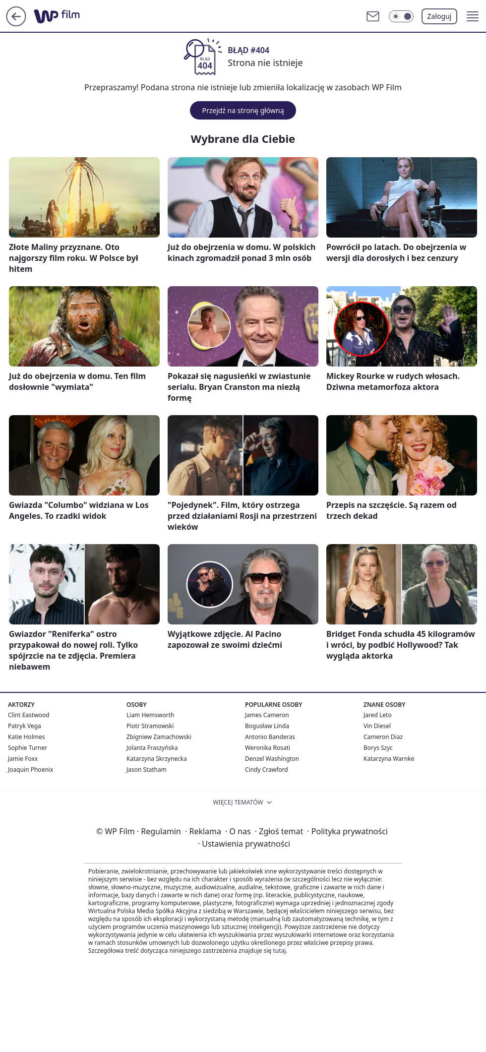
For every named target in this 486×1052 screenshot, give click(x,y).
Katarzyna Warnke (389, 758)
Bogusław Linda (267, 726)
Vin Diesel (377, 726)
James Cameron (267, 715)
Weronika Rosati (267, 747)
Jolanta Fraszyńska (152, 747)
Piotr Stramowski (150, 726)
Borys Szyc (378, 747)
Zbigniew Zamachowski (158, 737)
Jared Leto (378, 715)
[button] (473, 16)
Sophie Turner (27, 747)
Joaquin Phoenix (30, 769)
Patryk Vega (24, 726)
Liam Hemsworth (150, 715)
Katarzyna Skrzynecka (156, 758)
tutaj (279, 950)
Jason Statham (146, 769)
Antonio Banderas (270, 737)
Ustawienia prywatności (244, 843)
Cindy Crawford (266, 769)
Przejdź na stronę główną (243, 110)
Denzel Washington (272, 758)
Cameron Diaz (383, 737)
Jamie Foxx (23, 758)
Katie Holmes (26, 737)
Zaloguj (439, 16)
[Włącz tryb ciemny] (401, 16)
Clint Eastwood (28, 715)
